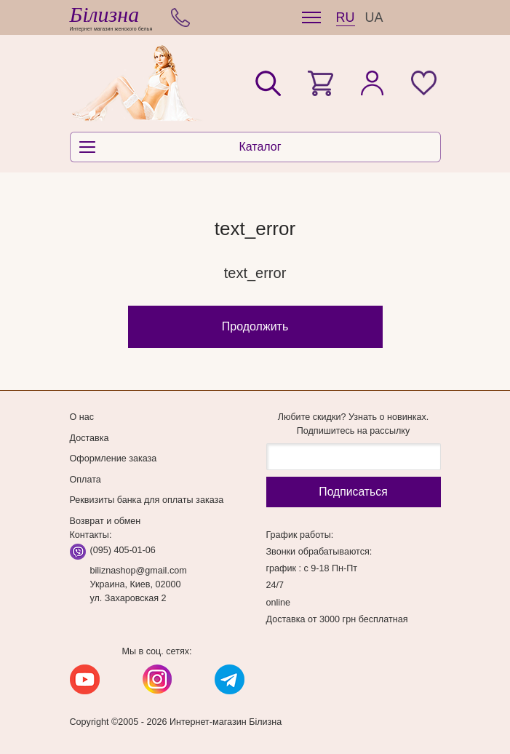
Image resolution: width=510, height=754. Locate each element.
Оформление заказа (113, 458)
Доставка (89, 438)
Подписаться (353, 491)
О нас (82, 417)
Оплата (85, 480)
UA (374, 17)
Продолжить (255, 326)
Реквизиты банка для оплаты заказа (147, 500)
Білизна (105, 14)
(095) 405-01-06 (123, 550)
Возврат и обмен (105, 521)
